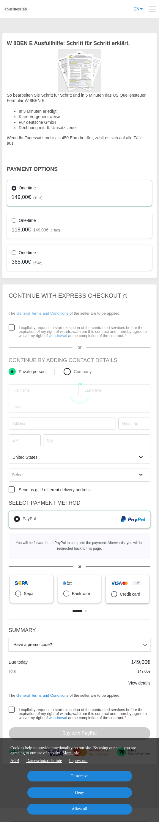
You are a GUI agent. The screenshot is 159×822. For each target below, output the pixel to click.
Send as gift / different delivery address (55, 489)
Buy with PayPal (79, 733)
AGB (14, 760)
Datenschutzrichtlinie (44, 760)
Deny (79, 792)
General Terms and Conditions (42, 313)
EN (138, 8)
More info (70, 753)
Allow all (79, 809)
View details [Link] (139, 683)
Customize (80, 776)
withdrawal (58, 335)
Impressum (78, 760)
